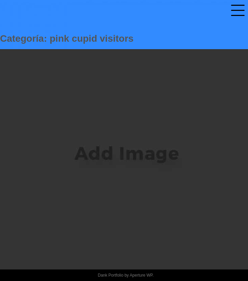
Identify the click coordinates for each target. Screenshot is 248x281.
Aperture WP (141, 275)
